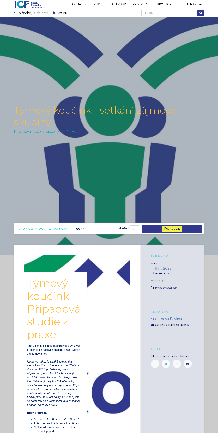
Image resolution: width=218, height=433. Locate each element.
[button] (180, 4)
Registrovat (172, 228)
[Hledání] (200, 13)
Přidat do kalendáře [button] (166, 287)
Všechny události (31, 13)
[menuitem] (118, 4)
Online (60, 12)
